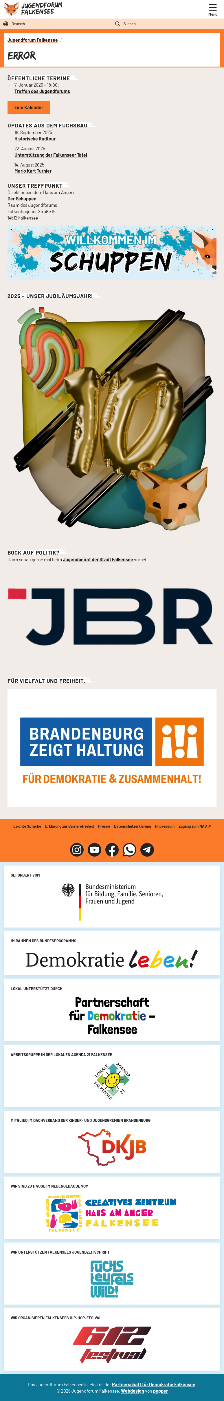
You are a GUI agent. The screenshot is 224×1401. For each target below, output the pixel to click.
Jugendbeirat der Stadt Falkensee (98, 559)
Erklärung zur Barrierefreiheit (69, 826)
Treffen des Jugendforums (42, 91)
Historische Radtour (35, 138)
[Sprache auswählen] (56, 24)
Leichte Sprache (27, 826)
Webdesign (132, 1390)
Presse (104, 826)
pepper (160, 1390)
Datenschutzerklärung (132, 826)
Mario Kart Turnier (33, 170)
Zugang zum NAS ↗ (195, 826)
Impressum (165, 826)
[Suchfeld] (168, 24)
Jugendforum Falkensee (41, 8)
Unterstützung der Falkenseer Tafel (50, 155)
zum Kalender (28, 107)
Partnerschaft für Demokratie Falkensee (153, 1384)
